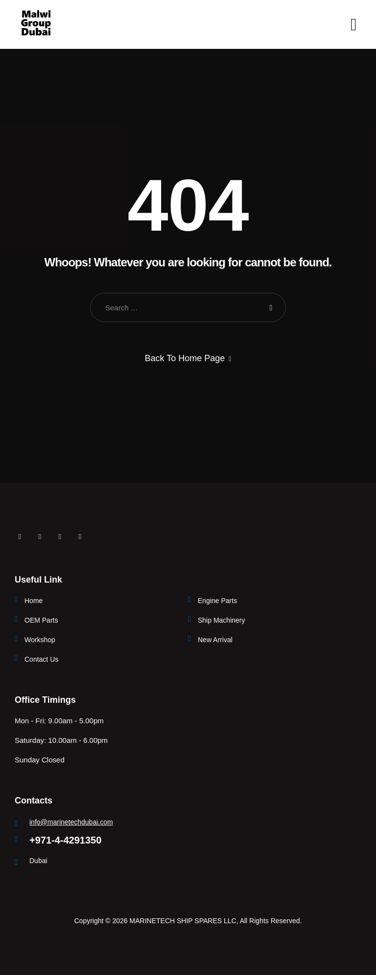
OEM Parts (41, 620)
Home (33, 601)
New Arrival (215, 640)
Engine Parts (217, 601)
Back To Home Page (185, 358)
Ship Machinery (221, 620)
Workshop (39, 640)
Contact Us (41, 659)
